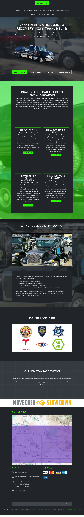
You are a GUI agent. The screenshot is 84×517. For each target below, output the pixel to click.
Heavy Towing (48, 19)
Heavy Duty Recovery (58, 512)
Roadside (37, 19)
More (34, 23)
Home (18, 19)
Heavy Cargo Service (38, 514)
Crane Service (27, 514)
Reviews (42, 23)
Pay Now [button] (50, 81)
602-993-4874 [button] (42, 3)
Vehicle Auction (62, 19)
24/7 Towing (27, 19)
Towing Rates (49, 514)
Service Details (28, 162)
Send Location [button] (36, 81)
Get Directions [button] (64, 81)
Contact (50, 23)
